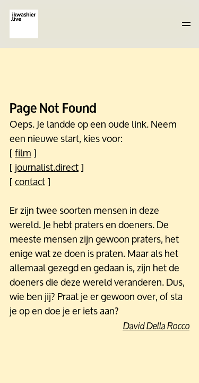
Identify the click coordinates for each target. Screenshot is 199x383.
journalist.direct (47, 167)
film (23, 153)
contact (30, 181)
